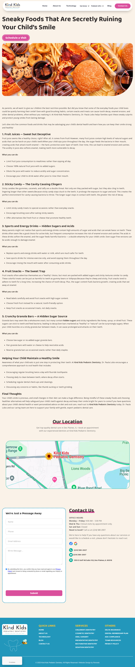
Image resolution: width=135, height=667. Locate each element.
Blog (109, 6)
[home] (12, 6)
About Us (57, 6)
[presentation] (22, 584)
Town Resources (113, 640)
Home (44, 6)
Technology (71, 6)
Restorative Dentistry (86, 644)
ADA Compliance (112, 637)
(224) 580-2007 (80, 552)
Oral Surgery (81, 637)
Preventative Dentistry (86, 640)
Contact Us (122, 6)
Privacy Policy (112, 644)
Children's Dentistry (85, 630)
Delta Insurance (113, 630)
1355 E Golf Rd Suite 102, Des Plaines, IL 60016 (93, 562)
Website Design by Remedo (89, 663)
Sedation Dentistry (84, 647)
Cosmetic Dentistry (84, 633)
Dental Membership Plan (116, 633)
